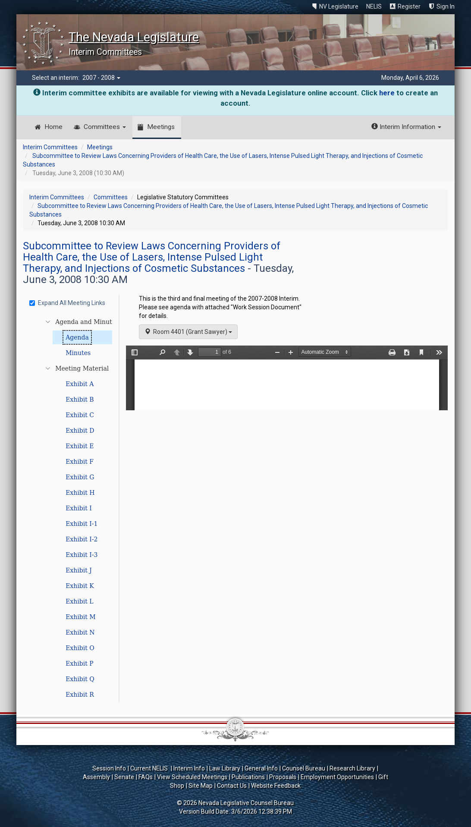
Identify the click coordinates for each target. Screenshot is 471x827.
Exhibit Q (80, 679)
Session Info (109, 768)
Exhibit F (80, 461)
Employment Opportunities (337, 777)
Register (409, 6)
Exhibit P (80, 663)
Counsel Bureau (303, 768)
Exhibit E (80, 446)
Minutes (78, 352)
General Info (261, 768)
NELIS (374, 6)
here (387, 92)
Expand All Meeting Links (67, 302)
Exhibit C (80, 415)
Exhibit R (80, 694)
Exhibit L (79, 601)
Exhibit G (80, 477)
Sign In (445, 6)
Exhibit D (80, 430)
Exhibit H (80, 492)
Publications (248, 777)
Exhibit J (79, 570)
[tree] (72, 508)
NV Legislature (338, 6)
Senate (124, 777)
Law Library (224, 768)
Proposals (282, 777)
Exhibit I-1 (81, 523)
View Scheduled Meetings (192, 777)
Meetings (161, 127)
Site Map (200, 785)
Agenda (77, 337)
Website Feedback (276, 785)
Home (53, 127)
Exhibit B (80, 399)
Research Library (352, 768)
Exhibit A (80, 383)
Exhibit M (80, 616)
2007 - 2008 (101, 77)
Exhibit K (80, 585)
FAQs (145, 777)
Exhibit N (80, 632)
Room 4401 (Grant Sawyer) (188, 331)
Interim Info (189, 768)
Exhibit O (80, 648)
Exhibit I (79, 508)
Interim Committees (50, 147)
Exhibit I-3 (81, 554)
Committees (105, 127)
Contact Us (232, 785)
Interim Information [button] (406, 127)
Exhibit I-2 (81, 539)
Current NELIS (149, 768)
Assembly (96, 777)
